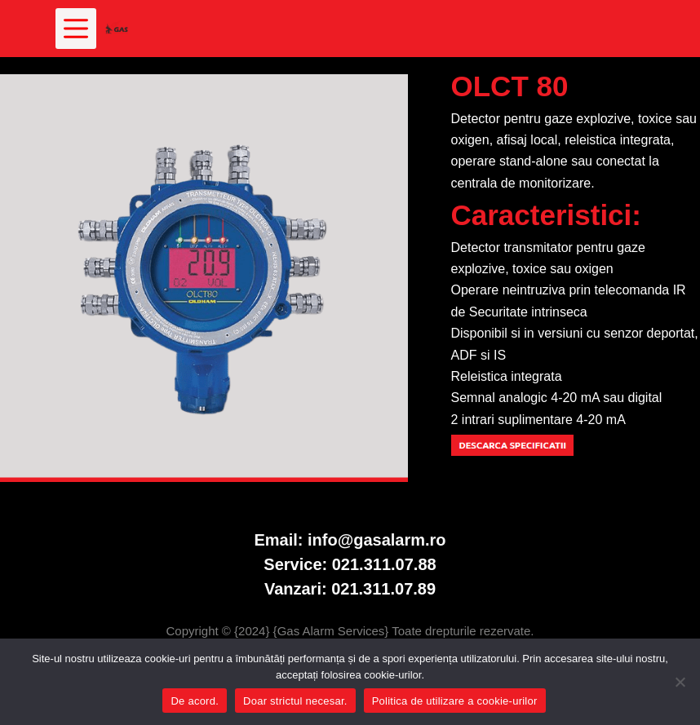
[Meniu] (75, 28)
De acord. (195, 701)
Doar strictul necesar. (295, 701)
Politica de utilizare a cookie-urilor (455, 701)
